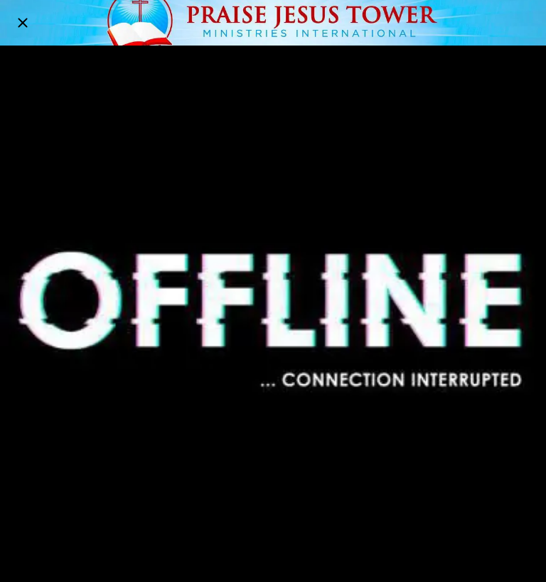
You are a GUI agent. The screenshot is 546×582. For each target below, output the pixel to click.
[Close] (22, 22)
